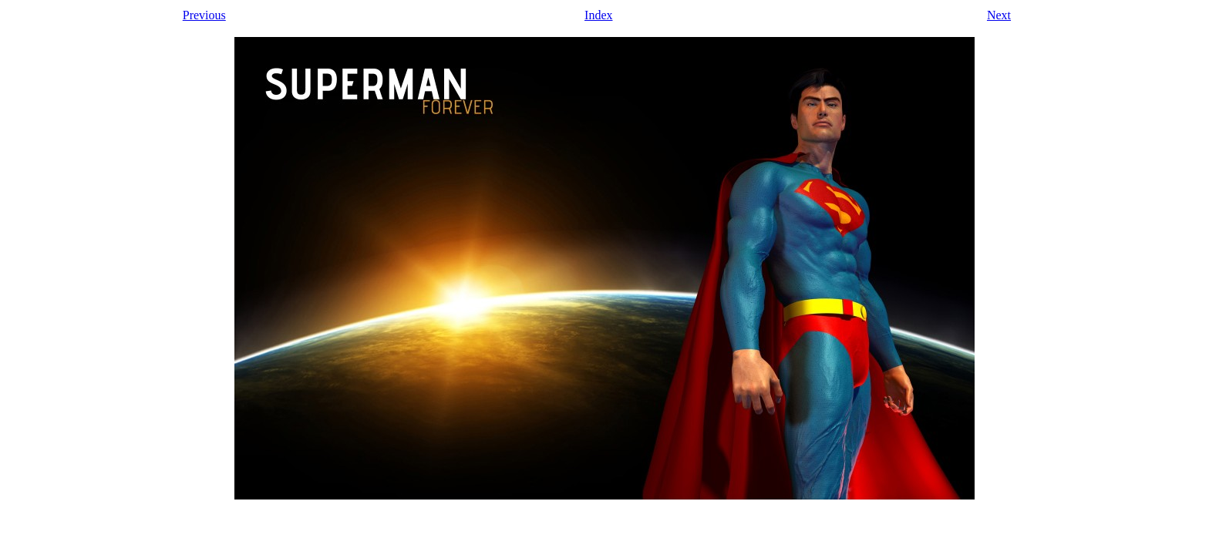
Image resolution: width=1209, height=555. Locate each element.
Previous (204, 15)
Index (598, 15)
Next (999, 15)
